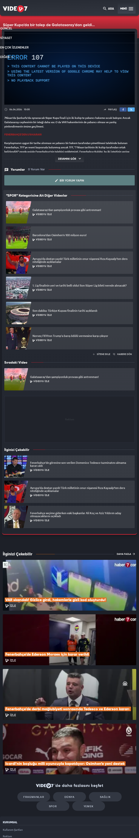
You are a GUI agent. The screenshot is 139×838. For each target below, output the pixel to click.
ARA (109, 9)
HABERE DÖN (122, 354)
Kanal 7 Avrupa (53, 829)
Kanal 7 (23, 829)
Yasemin (111, 829)
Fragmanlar (21, 748)
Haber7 (88, 829)
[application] (69, 68)
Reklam (7, 791)
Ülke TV (67, 829)
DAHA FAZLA (126, 553)
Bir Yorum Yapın (69, 180)
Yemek (71, 759)
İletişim (7, 799)
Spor (117, 748)
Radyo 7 (39, 829)
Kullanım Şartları (13, 782)
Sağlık (85, 748)
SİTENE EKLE (101, 354)
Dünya (54, 748)
